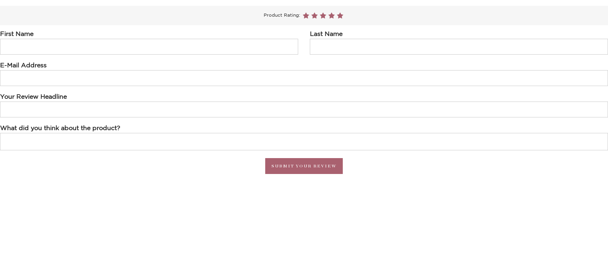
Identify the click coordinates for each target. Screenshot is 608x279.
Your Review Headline (33, 97)
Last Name (326, 34)
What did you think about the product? (60, 128)
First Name (16, 34)
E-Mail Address (23, 65)
